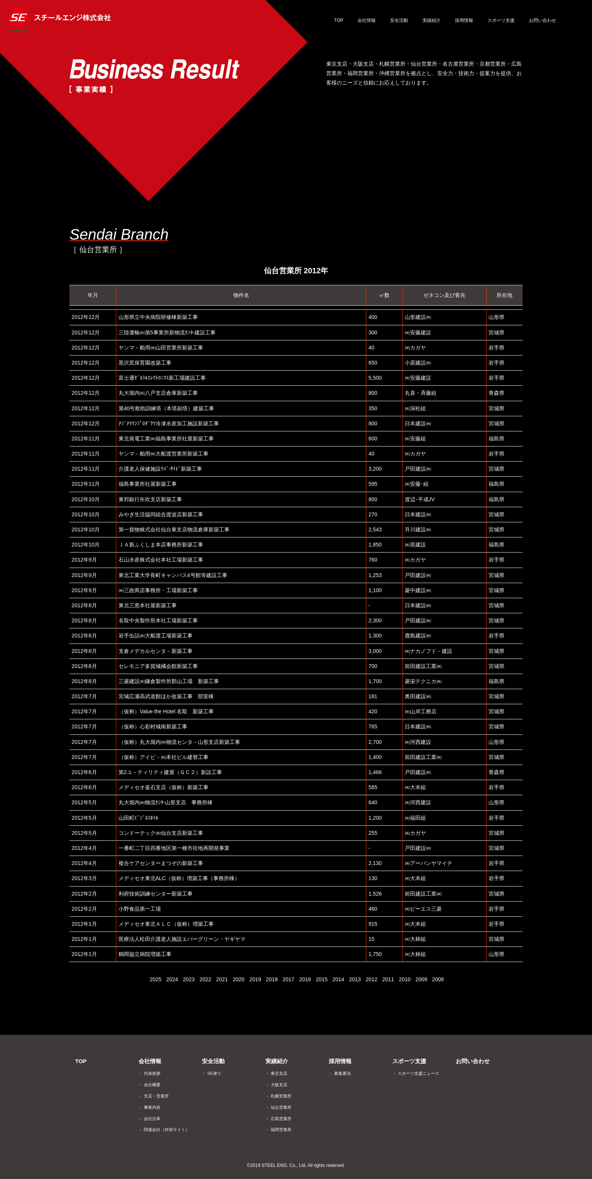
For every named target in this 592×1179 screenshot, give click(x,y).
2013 (355, 979)
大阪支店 (276, 1084)
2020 (238, 979)
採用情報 (340, 1061)
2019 (255, 979)
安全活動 (213, 1061)
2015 (321, 979)
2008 (438, 979)
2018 (272, 979)
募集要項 (340, 1073)
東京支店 (276, 1073)
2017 (288, 979)
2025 (155, 979)
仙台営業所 (278, 1107)
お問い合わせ (473, 1061)
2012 (371, 979)
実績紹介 (276, 1061)
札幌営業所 (278, 1096)
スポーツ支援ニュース (415, 1073)
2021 (222, 979)
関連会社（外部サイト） (164, 1129)
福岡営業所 (278, 1129)
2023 (188, 979)
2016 (305, 979)
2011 (388, 979)
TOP (81, 1061)
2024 (172, 979)
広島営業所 (278, 1118)
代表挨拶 (149, 1073)
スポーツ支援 (409, 1061)
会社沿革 (149, 1118)
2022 (205, 979)
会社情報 (150, 1061)
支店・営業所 (154, 1096)
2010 (404, 979)
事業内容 (149, 1107)
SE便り (211, 1073)
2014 (338, 979)
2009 (421, 979)
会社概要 (149, 1084)
